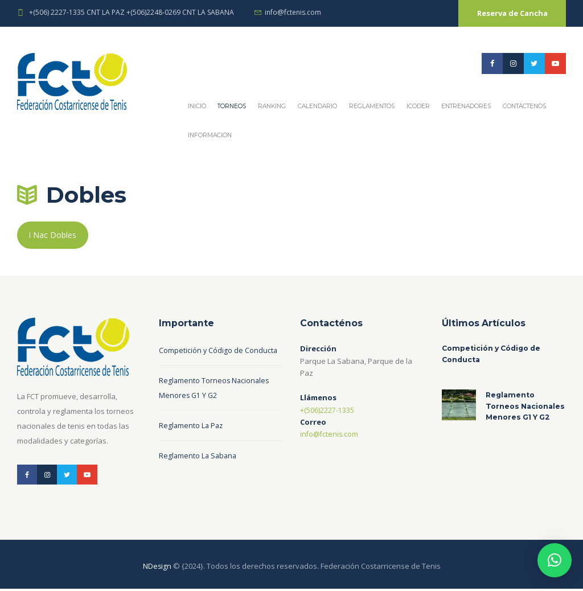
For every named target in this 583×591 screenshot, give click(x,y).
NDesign (156, 569)
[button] (554, 560)
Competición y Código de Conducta (218, 352)
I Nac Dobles (53, 235)
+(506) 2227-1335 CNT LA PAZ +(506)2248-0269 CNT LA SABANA (131, 12)
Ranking (272, 106)
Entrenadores (466, 106)
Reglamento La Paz (192, 427)
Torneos (231, 106)
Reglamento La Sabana (199, 457)
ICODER (418, 106)
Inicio (197, 106)
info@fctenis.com (293, 12)
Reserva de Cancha (512, 13)
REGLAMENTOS (372, 106)
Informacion (210, 135)
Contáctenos (524, 106)
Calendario (317, 106)
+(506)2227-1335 (327, 411)
